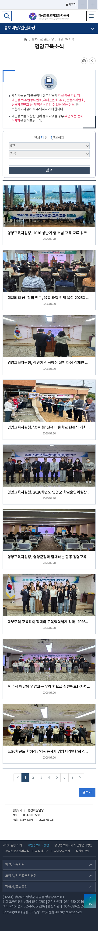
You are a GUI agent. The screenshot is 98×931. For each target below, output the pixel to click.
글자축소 (82, 4)
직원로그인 (82, 851)
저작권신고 (41, 851)
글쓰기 (86, 792)
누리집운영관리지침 (17, 851)
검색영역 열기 (7, 16)
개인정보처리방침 (38, 845)
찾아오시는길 (62, 851)
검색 (49, 170)
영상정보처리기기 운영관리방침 (73, 845)
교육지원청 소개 (12, 845)
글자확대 (92, 4)
